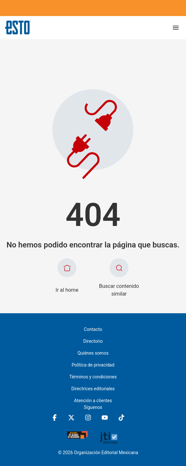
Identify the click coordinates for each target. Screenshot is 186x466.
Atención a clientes (93, 400)
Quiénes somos (93, 353)
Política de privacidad (93, 364)
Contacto (93, 329)
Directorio (93, 341)
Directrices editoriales (93, 388)
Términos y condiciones (93, 376)
